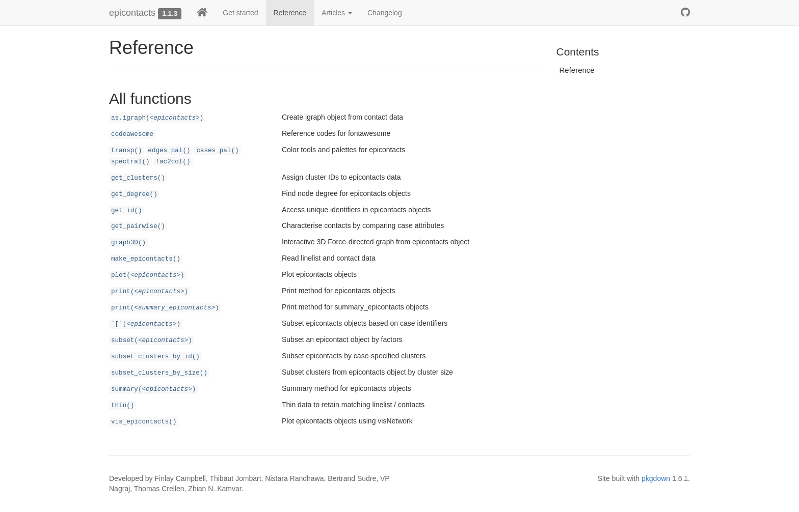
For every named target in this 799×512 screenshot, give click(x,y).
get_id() (126, 210)
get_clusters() (138, 178)
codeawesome (132, 134)
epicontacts (132, 13)
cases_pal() (217, 150)
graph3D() (128, 242)
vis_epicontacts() (143, 421)
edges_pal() (169, 150)
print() (149, 291)
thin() (122, 405)
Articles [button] (337, 13)
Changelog (384, 13)
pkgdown (656, 478)
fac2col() (172, 161)
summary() (153, 389)
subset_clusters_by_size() (159, 373)
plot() (147, 275)
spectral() (130, 161)
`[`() (145, 324)
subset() (151, 340)
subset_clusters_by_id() (155, 356)
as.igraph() (157, 118)
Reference (290, 13)
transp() (126, 150)
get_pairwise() (138, 226)
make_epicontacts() (145, 259)
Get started (240, 13)
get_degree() (134, 194)
